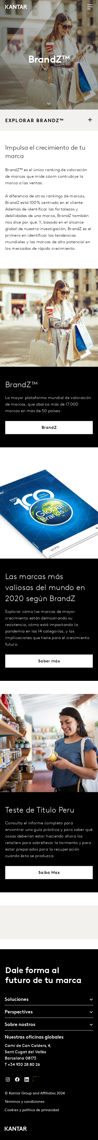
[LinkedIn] (27, 1080)
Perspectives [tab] (19, 1012)
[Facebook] (17, 1080)
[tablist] (49, 1044)
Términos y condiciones (24, 1102)
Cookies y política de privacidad (32, 1110)
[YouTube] (36, 1080)
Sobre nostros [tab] (20, 1024)
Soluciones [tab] (16, 999)
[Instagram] (8, 1080)
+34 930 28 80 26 (24, 1065)
